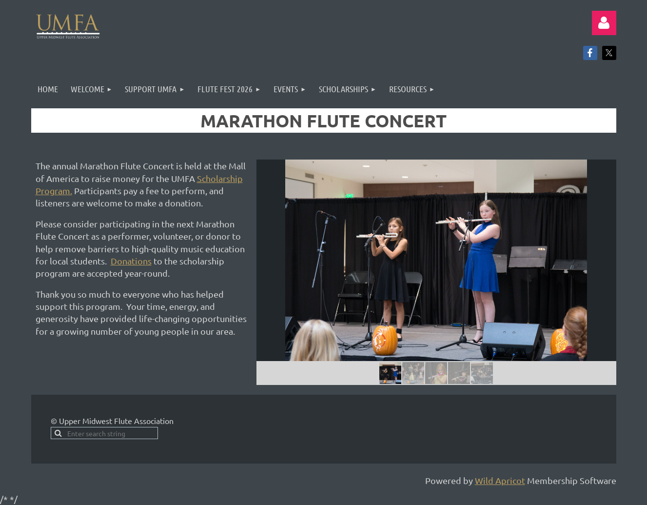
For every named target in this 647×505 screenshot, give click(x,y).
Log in (604, 23)
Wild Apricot (500, 480)
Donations (131, 261)
